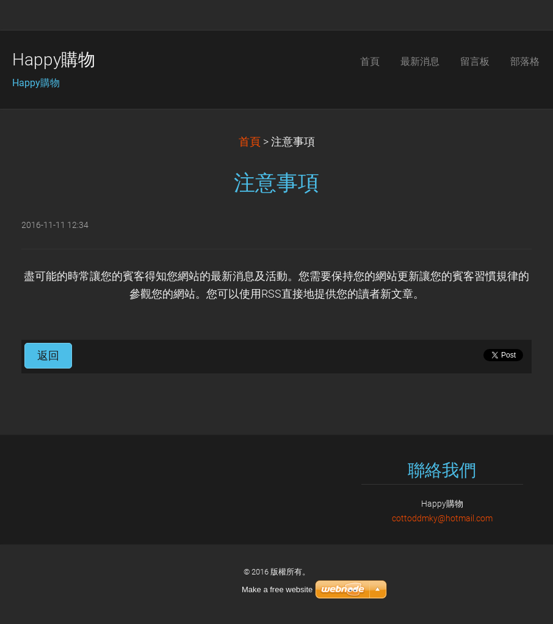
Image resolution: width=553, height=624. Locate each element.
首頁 (250, 142)
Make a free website (277, 589)
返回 (48, 356)
